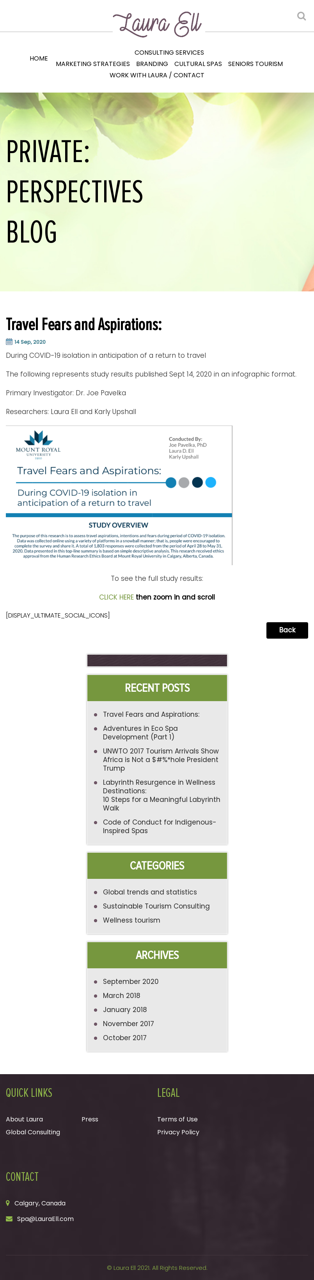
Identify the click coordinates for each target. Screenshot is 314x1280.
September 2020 (131, 981)
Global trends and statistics (150, 892)
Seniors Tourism (255, 63)
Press (90, 1119)
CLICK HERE (116, 597)
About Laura (24, 1119)
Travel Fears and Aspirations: (151, 714)
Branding (152, 63)
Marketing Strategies (93, 63)
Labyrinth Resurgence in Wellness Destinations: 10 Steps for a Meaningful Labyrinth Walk (161, 795)
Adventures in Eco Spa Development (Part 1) (140, 733)
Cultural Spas (198, 63)
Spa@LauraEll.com (45, 1218)
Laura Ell (125, 1268)
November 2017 (128, 1023)
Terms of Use (177, 1119)
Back (287, 630)
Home (39, 58)
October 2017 (125, 1038)
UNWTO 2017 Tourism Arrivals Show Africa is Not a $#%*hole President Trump (161, 759)
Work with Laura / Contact (157, 75)
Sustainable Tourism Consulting (156, 906)
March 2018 (121, 995)
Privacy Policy (178, 1132)
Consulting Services (169, 52)
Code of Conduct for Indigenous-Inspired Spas (159, 826)
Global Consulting (33, 1132)
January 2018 (125, 1009)
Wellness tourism (131, 920)
